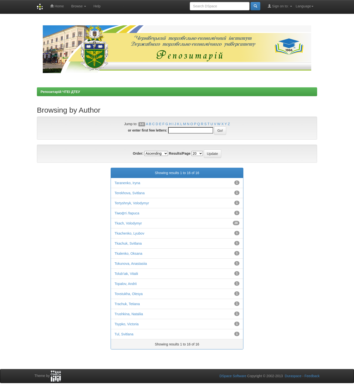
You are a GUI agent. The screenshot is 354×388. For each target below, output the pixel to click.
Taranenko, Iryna (127, 183)
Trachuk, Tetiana (127, 304)
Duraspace (293, 376)
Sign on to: (280, 6)
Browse (78, 6)
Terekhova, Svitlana (130, 193)
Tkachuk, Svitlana (128, 243)
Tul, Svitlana (124, 334)
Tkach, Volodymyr (128, 223)
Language (304, 6)
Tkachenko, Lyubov (129, 233)
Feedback (312, 376)
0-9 (142, 124)
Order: (138, 153)
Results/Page (180, 153)
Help (97, 6)
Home (57, 6)
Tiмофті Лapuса (127, 213)
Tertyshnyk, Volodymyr (132, 203)
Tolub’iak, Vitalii (126, 274)
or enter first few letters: (147, 130)
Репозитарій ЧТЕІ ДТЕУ (60, 92)
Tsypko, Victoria (127, 324)
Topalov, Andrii (126, 284)
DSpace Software (233, 376)
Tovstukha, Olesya (129, 294)
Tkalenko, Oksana (128, 253)
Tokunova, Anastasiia (131, 264)
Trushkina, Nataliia (129, 314)
